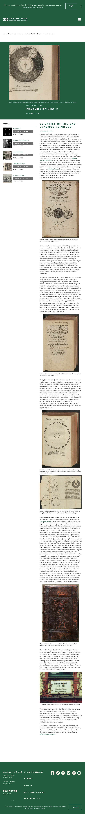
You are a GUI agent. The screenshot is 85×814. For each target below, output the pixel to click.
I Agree (75, 807)
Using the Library (33, 772)
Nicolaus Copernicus (55, 169)
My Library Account (35, 792)
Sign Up (71, 6)
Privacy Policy (32, 799)
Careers (28, 779)
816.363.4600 (7, 794)
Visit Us (28, 785)
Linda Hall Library (9, 34)
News (21, 34)
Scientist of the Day (32, 34)
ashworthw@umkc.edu (47, 734)
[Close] (81, 6)
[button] (79, 19)
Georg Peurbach (45, 522)
